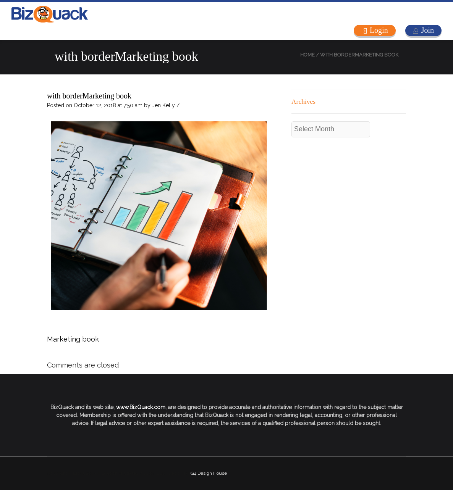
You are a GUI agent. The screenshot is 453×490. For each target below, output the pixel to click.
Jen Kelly (163, 105)
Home (307, 55)
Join (427, 30)
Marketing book (73, 339)
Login (379, 30)
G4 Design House (209, 473)
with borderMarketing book (89, 96)
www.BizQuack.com (140, 407)
